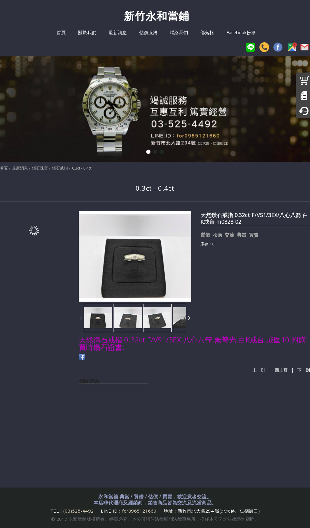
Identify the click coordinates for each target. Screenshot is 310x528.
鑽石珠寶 (40, 168)
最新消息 (20, 168)
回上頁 (281, 370)
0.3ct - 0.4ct (81, 168)
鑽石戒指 (60, 168)
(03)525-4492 (79, 511)
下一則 (303, 370)
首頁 (4, 168)
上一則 (258, 370)
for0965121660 (139, 511)
